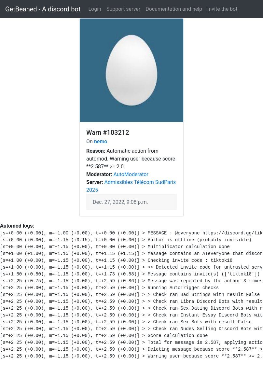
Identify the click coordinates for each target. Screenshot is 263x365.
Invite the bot (222, 9)
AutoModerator (130, 174)
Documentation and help (173, 9)
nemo (100, 141)
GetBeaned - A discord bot (42, 9)
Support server (123, 9)
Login (94, 9)
